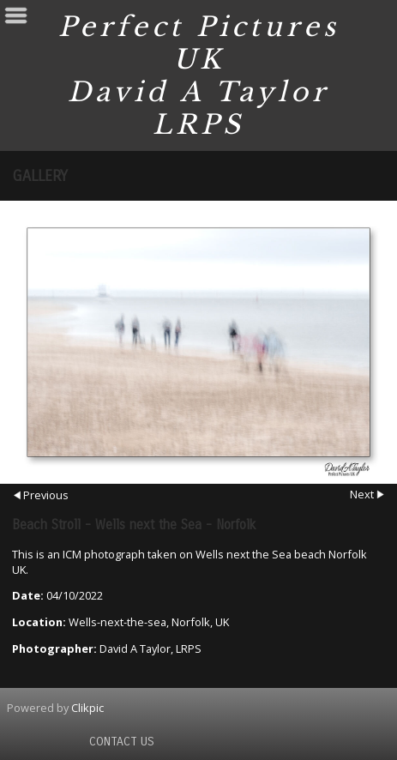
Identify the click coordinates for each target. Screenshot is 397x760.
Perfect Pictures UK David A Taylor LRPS (199, 75)
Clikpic (87, 707)
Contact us (121, 741)
